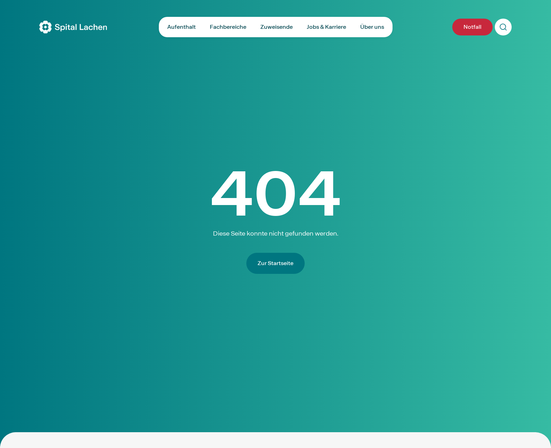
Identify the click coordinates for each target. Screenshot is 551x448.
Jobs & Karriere (326, 27)
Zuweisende (276, 27)
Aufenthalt (181, 27)
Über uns (372, 27)
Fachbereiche (228, 27)
